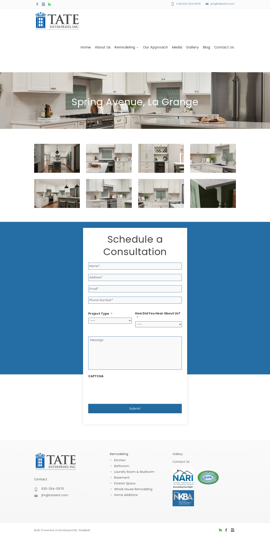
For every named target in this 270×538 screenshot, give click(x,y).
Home (85, 50)
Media (177, 50)
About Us (103, 50)
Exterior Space (124, 484)
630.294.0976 (191, 4)
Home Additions (126, 495)
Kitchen (120, 460)
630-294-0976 (52, 489)
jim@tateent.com (223, 4)
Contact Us (224, 50)
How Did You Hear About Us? (157, 315)
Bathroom (121, 466)
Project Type (100, 314)
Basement (122, 478)
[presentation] (120, 389)
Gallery (192, 50)
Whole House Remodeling (133, 489)
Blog (206, 50)
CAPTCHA (95, 377)
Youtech (84, 531)
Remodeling (126, 50)
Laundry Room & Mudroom (134, 472)
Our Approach (155, 50)
